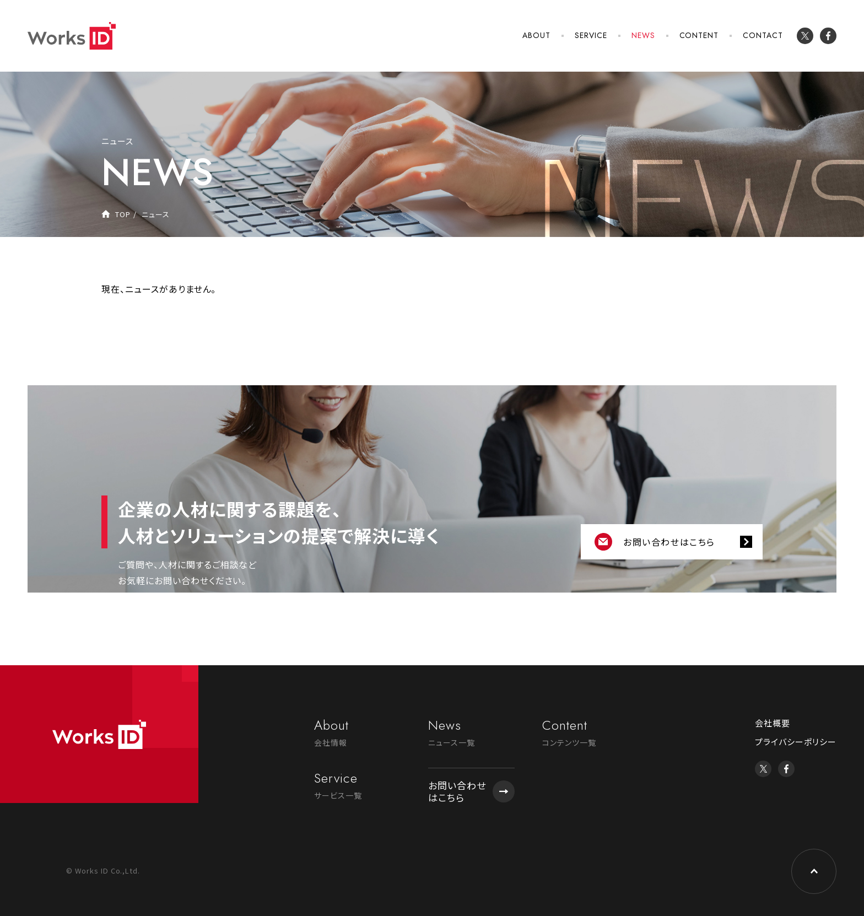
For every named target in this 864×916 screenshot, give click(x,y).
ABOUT (536, 35)
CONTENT (699, 35)
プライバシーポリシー (795, 741)
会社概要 (772, 723)
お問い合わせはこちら (669, 541)
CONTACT (763, 35)
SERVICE (591, 35)
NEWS (643, 35)
